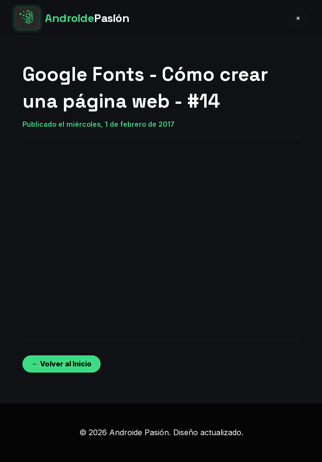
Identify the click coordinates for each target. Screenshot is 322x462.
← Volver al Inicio (61, 364)
